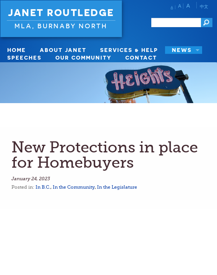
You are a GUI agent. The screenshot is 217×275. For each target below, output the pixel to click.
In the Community (74, 187)
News (182, 50)
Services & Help (129, 50)
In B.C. (43, 187)
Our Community (83, 57)
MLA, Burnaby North (61, 25)
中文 (204, 6)
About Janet (63, 50)
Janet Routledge (61, 12)
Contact (141, 57)
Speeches (24, 57)
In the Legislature (117, 187)
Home (16, 50)
